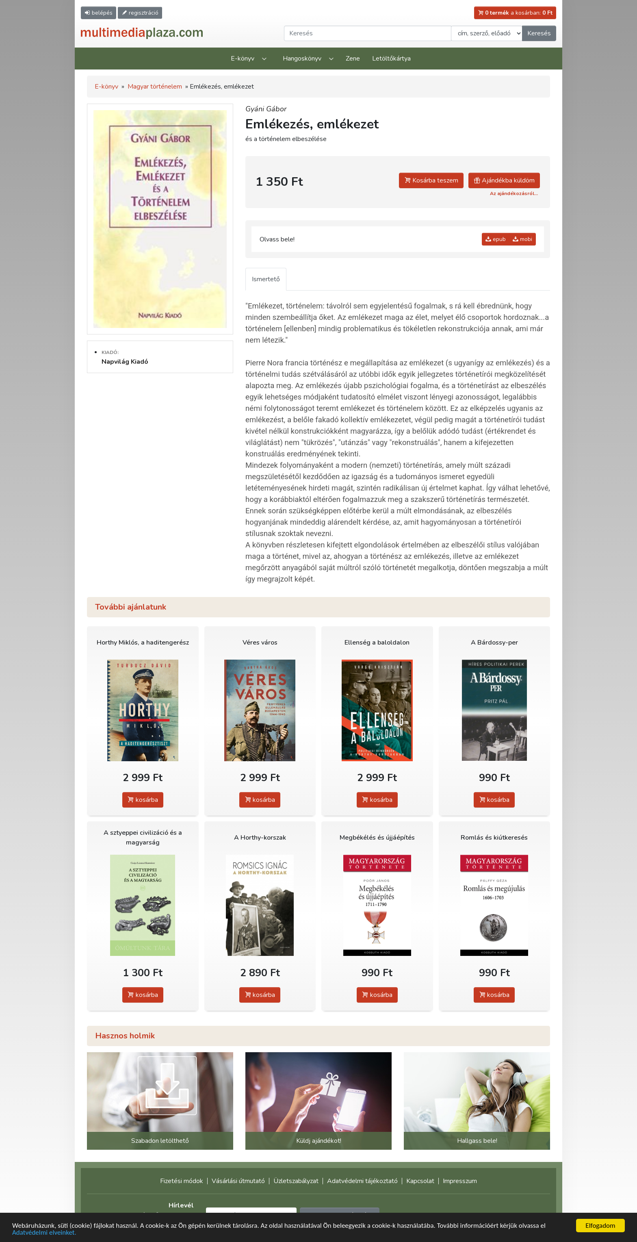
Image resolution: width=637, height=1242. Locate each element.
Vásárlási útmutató (238, 1181)
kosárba (143, 799)
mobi (522, 239)
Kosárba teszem (431, 180)
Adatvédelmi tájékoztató (362, 1181)
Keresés (539, 33)
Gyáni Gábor (265, 109)
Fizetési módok (181, 1181)
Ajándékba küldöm (504, 180)
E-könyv (242, 58)
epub (495, 239)
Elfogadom (600, 1225)
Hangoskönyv (302, 58)
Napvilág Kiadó (125, 361)
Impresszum (460, 1181)
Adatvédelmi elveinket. (44, 1232)
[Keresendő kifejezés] (367, 33)
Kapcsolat (420, 1181)
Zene (353, 58)
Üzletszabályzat (295, 1181)
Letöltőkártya (391, 58)
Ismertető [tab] (266, 279)
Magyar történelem (155, 86)
